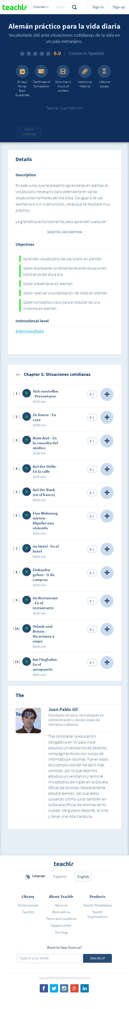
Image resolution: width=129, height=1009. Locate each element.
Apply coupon (29, 131)
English (83, 876)
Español (59, 876)
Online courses (28, 905)
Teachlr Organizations (97, 914)
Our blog (61, 932)
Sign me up (97, 958)
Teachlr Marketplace (97, 905)
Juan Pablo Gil (63, 710)
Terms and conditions (61, 918)
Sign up (119, 6)
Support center (61, 925)
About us (61, 905)
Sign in (98, 6)
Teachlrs (28, 912)
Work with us (61, 912)
